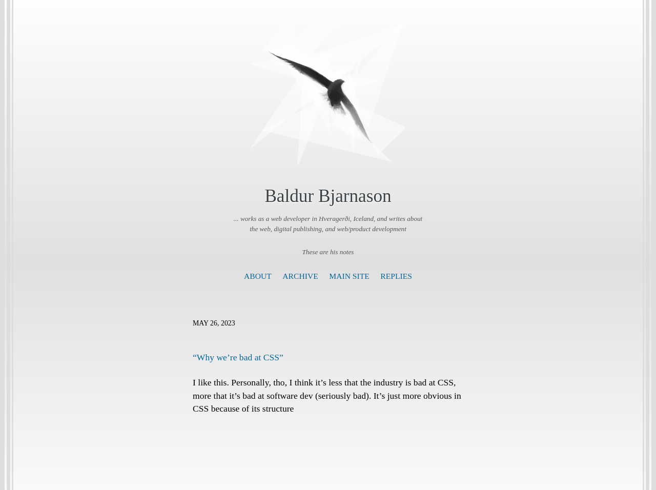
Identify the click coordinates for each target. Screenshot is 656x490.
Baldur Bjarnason (327, 196)
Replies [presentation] (396, 276)
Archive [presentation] (300, 276)
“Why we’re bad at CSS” (238, 357)
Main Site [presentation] (349, 276)
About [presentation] (258, 276)
